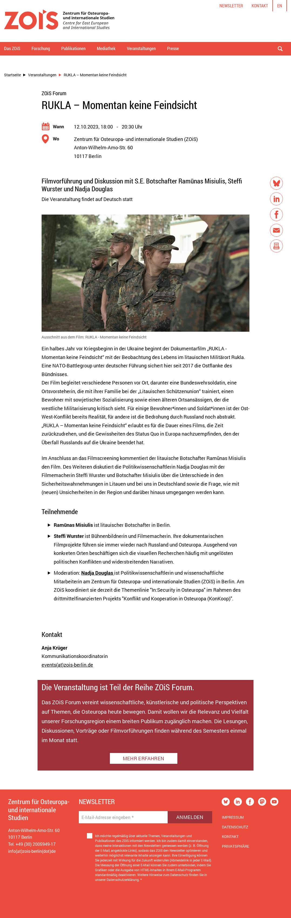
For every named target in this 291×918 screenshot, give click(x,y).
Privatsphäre (235, 846)
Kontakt (260, 5)
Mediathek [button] (106, 48)
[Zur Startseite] (59, 21)
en (279, 5)
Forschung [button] (41, 48)
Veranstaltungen (42, 74)
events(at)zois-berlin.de (67, 665)
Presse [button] (173, 48)
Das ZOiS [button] (12, 48)
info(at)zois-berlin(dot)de (32, 851)
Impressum (233, 817)
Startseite (12, 74)
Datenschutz (235, 827)
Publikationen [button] (73, 48)
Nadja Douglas (97, 573)
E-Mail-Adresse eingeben (108, 817)
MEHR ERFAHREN (143, 758)
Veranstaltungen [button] (141, 48)
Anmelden (190, 817)
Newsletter (231, 5)
